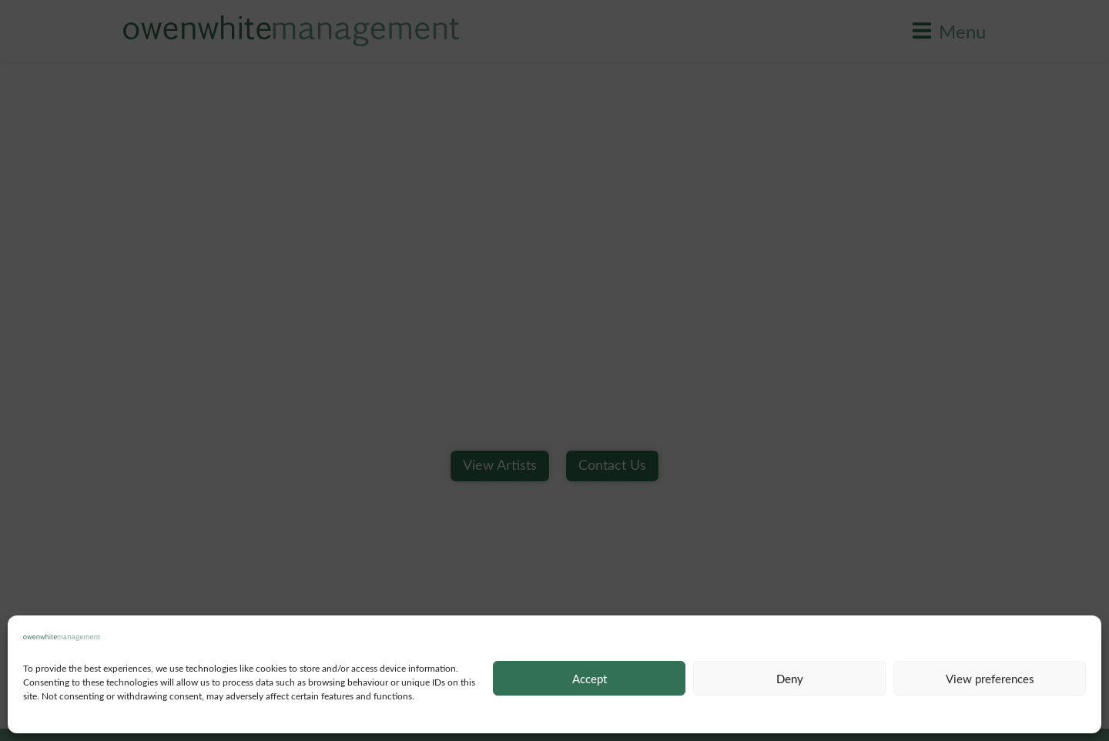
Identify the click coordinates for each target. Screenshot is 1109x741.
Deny (789, 678)
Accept (589, 678)
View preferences (990, 678)
